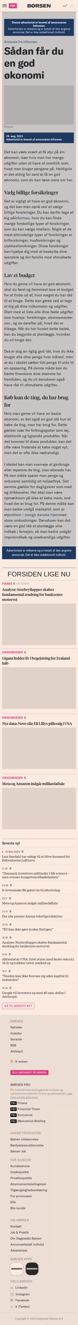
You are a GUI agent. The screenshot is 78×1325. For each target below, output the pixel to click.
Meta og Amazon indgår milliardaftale (30, 903)
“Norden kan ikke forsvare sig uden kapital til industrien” (35, 977)
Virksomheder (12, 652)
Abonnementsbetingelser (28, 1184)
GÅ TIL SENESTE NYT (18, 1006)
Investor (16, 1033)
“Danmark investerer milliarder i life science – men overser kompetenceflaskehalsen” (36, 875)
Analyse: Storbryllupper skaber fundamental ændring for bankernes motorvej (34, 944)
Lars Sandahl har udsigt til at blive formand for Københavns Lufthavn (36, 858)
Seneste (16, 1039)
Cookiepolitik (19, 1172)
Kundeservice (20, 1166)
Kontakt (15, 1226)
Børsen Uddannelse (24, 1139)
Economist (21, 1115)
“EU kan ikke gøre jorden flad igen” (27, 929)
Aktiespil (16, 1051)
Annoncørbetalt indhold (27, 1244)
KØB (12, 5)
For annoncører (21, 1196)
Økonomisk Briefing (27, 1121)
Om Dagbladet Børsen (26, 1238)
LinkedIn (19, 1288)
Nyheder (16, 1027)
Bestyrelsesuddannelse (27, 1145)
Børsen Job (18, 1151)
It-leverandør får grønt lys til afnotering (31, 890)
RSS (13, 1045)
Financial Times (25, 1109)
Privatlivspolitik (21, 1178)
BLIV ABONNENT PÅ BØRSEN (29, 1072)
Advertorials (18, 1250)
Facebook (19, 1300)
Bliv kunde (17, 1208)
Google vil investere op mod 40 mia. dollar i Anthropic (34, 994)
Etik (13, 1202)
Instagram (20, 1294)
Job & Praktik (19, 1232)
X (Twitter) (20, 1307)
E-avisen (21, 1061)
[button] (72, 6)
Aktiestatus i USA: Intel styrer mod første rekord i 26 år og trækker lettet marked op (38, 961)
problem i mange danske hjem (33, 514)
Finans (7, 584)
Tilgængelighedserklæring (28, 1190)
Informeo (22, 218)
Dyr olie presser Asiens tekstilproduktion (32, 916)
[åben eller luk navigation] (5, 5)
